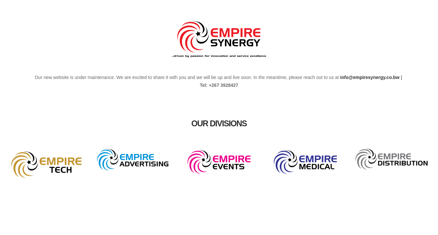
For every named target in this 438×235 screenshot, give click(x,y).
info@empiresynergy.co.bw (369, 77)
